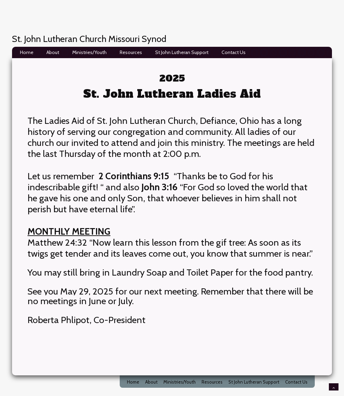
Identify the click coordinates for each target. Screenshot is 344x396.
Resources (131, 52)
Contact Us (234, 52)
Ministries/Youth (89, 52)
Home (26, 52)
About (52, 52)
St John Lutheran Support (181, 52)
